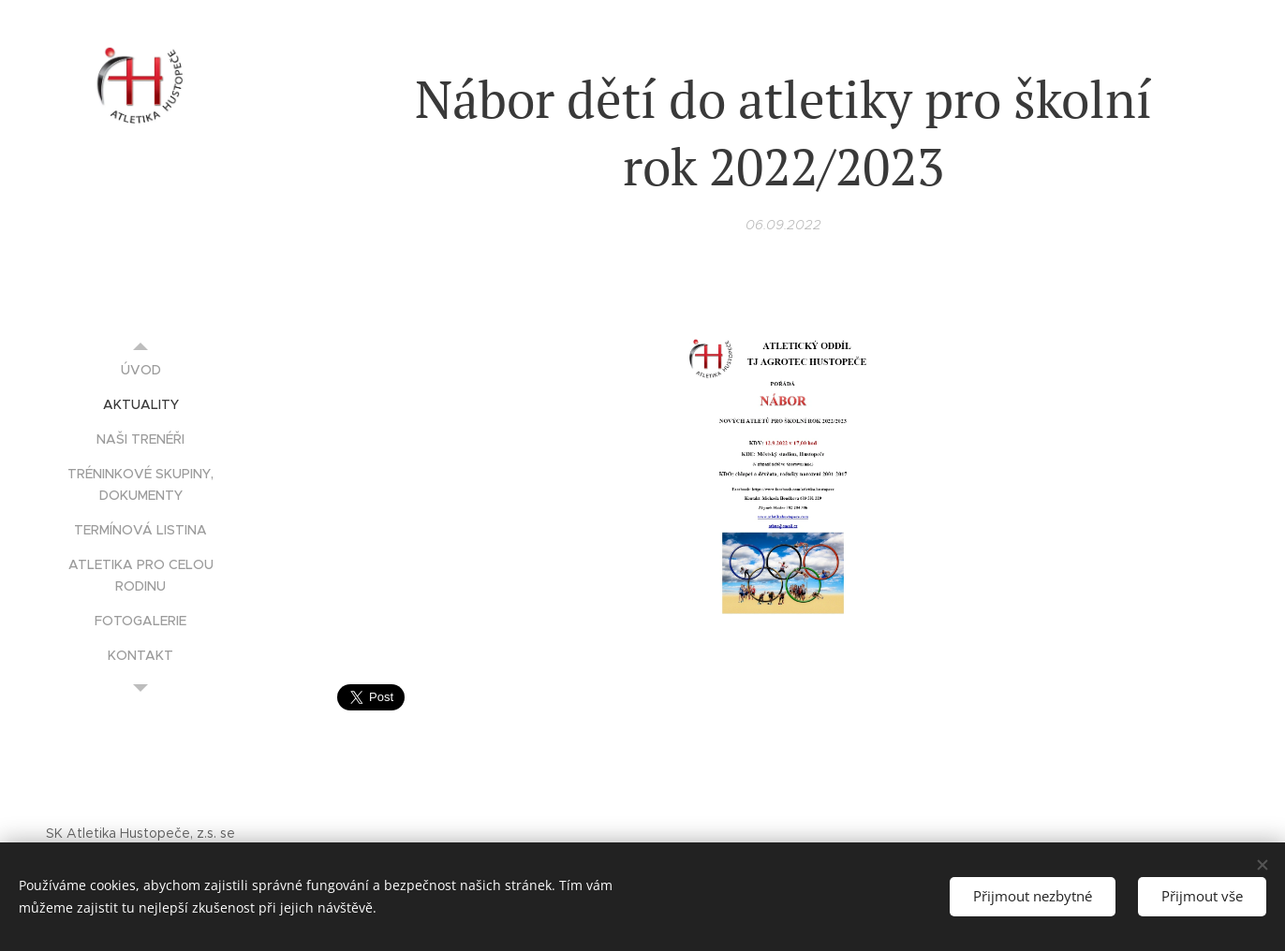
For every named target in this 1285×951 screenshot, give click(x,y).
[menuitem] (140, 370)
